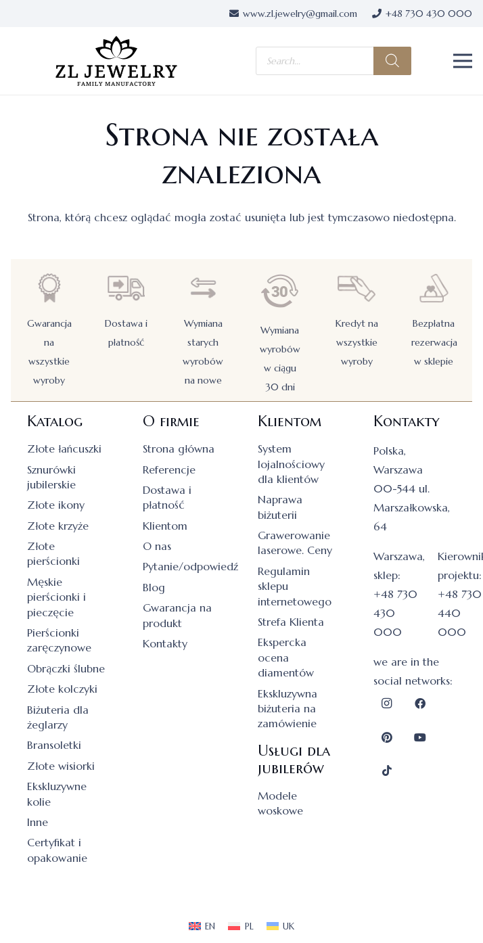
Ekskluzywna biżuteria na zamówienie (287, 709)
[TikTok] (386, 770)
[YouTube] (420, 737)
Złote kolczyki (62, 688)
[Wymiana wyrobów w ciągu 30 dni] (280, 291)
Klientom (165, 525)
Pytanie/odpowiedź (190, 566)
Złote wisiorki (61, 766)
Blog (154, 587)
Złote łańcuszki (64, 448)
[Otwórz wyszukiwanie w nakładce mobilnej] (333, 61)
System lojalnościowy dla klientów (291, 464)
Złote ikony (56, 504)
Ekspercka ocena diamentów (286, 657)
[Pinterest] (386, 737)
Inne (37, 822)
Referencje (169, 469)
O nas (157, 546)
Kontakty (165, 643)
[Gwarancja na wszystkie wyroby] (49, 288)
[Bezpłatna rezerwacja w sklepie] (434, 288)
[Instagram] (386, 703)
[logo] (116, 61)
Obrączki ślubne (66, 668)
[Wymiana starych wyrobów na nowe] (203, 288)
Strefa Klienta (291, 621)
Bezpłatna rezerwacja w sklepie (434, 342)
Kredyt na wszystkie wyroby (357, 342)
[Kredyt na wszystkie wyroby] (356, 288)
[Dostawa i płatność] (126, 288)
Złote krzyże (58, 525)
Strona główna (178, 448)
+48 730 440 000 (460, 613)
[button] (462, 61)
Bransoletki (54, 745)
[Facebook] (420, 703)
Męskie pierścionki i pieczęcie (56, 597)
